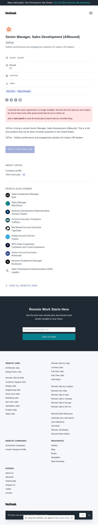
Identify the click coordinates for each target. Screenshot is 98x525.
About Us (9, 473)
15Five (10, 42)
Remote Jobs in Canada (61, 399)
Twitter (8, 489)
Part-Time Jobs (57, 375)
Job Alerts (55, 426)
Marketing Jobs (12, 398)
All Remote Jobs (13, 368)
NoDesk (10, 468)
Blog (53, 449)
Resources (57, 441)
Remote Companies (16, 441)
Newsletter (55, 457)
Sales (12, 83)
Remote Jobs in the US (61, 407)
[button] (90, 13)
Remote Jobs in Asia (60, 395)
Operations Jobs (13, 406)
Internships (56, 379)
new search (19, 118)
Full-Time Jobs (57, 371)
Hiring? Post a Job (13, 372)
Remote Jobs (13, 363)
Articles (54, 445)
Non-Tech (11, 91)
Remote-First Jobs (59, 391)
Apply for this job (20, 149)
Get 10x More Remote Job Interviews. (71, 3)
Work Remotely (57, 461)
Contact (9, 493)
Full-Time (14, 75)
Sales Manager (24, 91)
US (10, 68)
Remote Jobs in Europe (61, 403)
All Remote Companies (15, 445)
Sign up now (49, 337)
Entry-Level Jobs (13, 394)
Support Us (10, 485)
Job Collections (57, 422)
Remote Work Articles (60, 434)
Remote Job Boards (59, 430)
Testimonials (11, 481)
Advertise (9, 477)
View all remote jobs (21, 286)
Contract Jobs (57, 367)
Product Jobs (11, 410)
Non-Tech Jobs (12, 402)
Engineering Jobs (13, 390)
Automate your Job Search (62, 418)
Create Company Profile (16, 449)
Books (54, 453)
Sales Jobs (10, 414)
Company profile (14, 170)
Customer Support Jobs (16, 382)
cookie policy (64, 518)
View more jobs (16, 174)
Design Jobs (11, 386)
